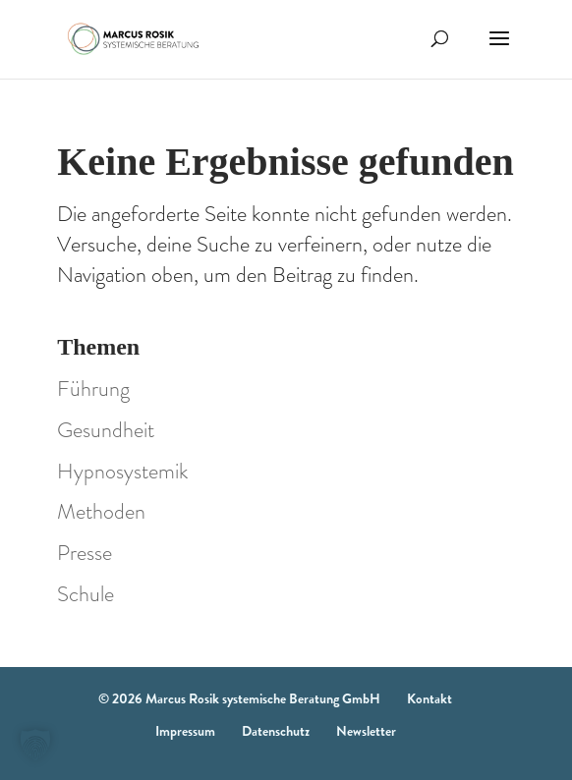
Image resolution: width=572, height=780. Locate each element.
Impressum (185, 731)
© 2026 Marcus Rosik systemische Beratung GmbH (239, 698)
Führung (93, 388)
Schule (85, 594)
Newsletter (366, 731)
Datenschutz (276, 731)
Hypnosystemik (122, 471)
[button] (35, 744)
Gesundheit (105, 430)
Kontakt (429, 698)
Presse (84, 552)
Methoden (101, 511)
